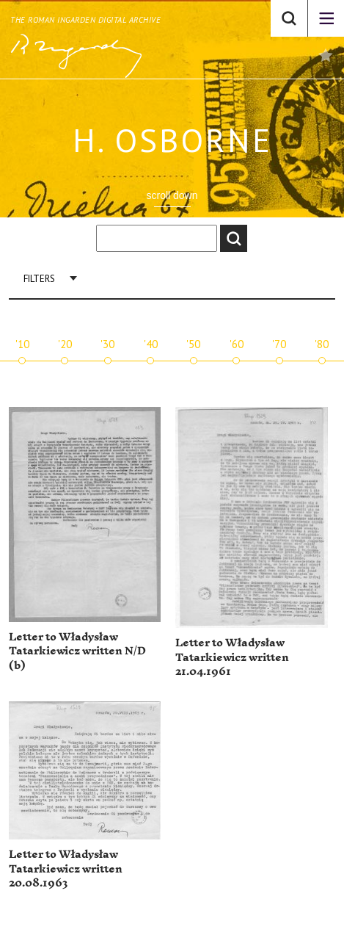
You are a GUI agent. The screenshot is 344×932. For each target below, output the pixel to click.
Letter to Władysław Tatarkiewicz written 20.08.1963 (65, 869)
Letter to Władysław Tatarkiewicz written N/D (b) (77, 651)
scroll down (171, 195)
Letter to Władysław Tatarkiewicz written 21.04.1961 (232, 657)
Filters (39, 278)
